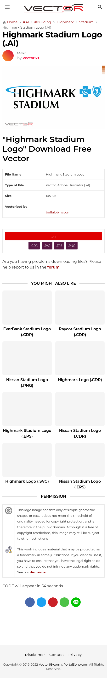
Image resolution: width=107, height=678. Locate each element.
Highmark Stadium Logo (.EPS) (27, 433)
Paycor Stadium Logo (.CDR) (80, 332)
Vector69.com (49, 664)
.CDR (34, 246)
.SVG (47, 246)
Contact (56, 655)
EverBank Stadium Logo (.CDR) (27, 332)
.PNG (71, 246)
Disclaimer (35, 655)
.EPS (59, 246)
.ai (53, 236)
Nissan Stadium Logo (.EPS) (80, 484)
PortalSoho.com (75, 664)
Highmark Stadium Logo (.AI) (52, 39)
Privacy (75, 655)
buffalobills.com (58, 212)
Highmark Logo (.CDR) (80, 380)
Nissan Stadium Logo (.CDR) (80, 433)
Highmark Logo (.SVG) (27, 481)
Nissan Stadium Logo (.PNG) (27, 383)
